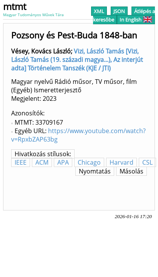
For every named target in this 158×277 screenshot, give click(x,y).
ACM (41, 162)
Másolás (131, 171)
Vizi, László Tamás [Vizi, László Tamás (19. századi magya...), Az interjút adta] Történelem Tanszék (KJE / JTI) (77, 59)
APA (63, 162)
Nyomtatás (95, 171)
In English (136, 19)
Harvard (121, 162)
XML (99, 11)
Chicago (89, 162)
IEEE (21, 162)
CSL (147, 162)
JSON (119, 11)
